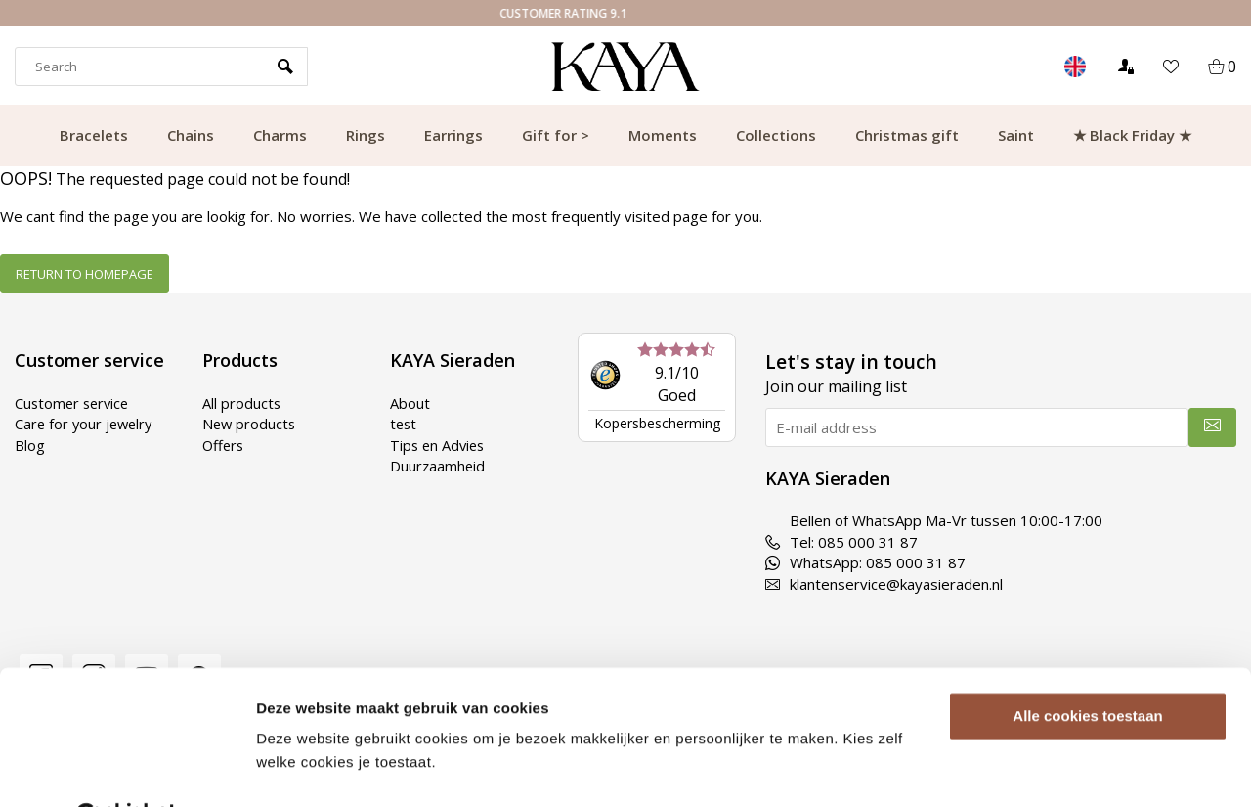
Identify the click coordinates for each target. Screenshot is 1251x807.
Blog (30, 445)
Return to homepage (84, 274)
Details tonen (302, 768)
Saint (1016, 135)
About (410, 403)
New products (250, 423)
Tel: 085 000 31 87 (841, 542)
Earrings (453, 135)
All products (241, 403)
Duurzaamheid (438, 465)
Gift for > (555, 135)
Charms (280, 135)
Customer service (74, 403)
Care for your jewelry (86, 423)
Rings (365, 135)
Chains (190, 135)
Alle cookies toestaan (1087, 668)
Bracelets (94, 135)
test (404, 423)
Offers (224, 445)
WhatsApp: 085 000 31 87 (865, 562)
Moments (662, 135)
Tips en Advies (439, 445)
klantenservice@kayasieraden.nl (884, 584)
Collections (776, 135)
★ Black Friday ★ (1132, 135)
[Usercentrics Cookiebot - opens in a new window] (126, 769)
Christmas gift (907, 135)
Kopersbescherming (657, 423)
